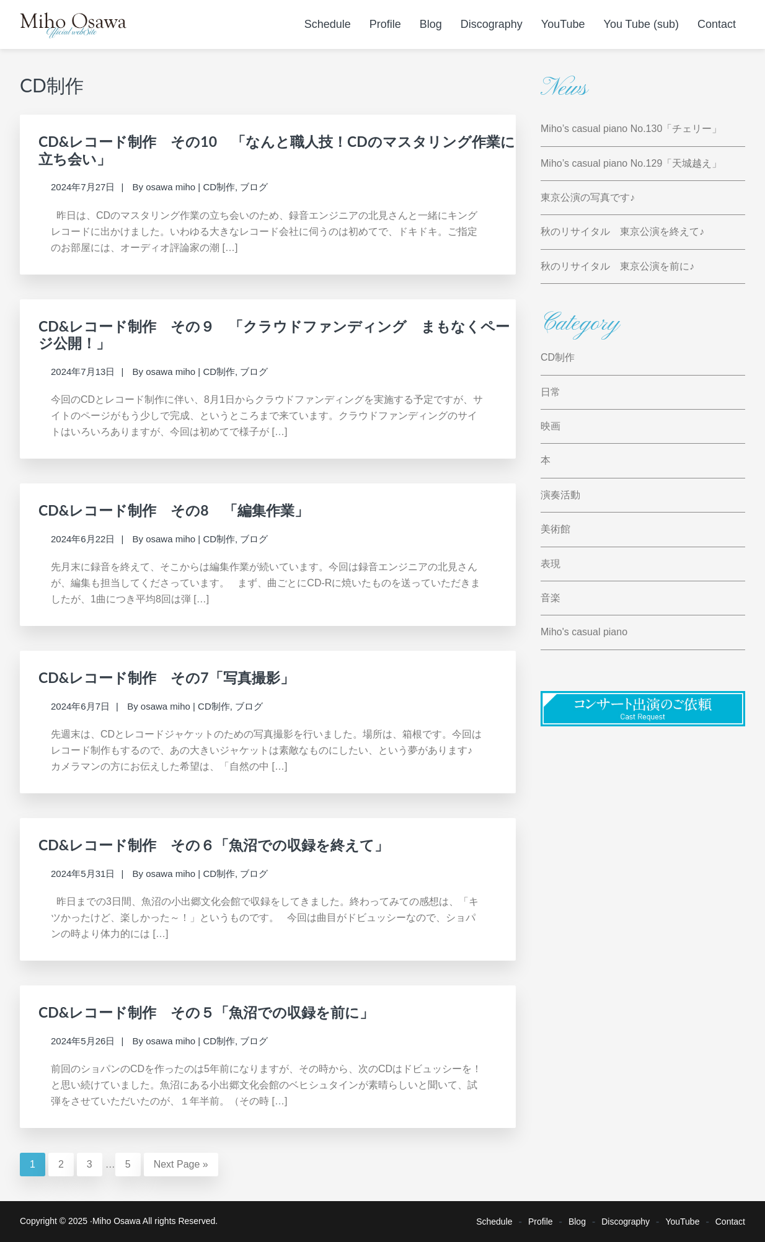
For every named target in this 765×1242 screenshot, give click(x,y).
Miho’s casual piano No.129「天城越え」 (631, 163)
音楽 (550, 597)
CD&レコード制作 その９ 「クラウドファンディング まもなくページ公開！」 (274, 334)
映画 (550, 426)
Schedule (494, 1221)
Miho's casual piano (584, 632)
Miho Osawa (116, 1221)
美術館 (555, 529)
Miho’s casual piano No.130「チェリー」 (631, 128)
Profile (540, 1221)
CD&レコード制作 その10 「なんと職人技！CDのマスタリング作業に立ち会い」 (276, 150)
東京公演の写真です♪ (588, 197)
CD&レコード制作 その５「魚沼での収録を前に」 (206, 1012)
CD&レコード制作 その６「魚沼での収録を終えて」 (213, 844)
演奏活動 (560, 495)
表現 (550, 563)
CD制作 (219, 187)
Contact (730, 1221)
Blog (577, 1221)
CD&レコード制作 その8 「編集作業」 (173, 510)
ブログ (254, 187)
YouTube (682, 1221)
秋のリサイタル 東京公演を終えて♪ (622, 231)
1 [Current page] (37, 1162)
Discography (625, 1221)
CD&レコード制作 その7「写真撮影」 (166, 677)
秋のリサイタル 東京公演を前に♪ (617, 266)
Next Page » (181, 1164)
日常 (550, 392)
